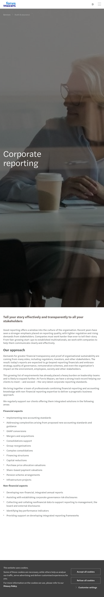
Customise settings (86, 587)
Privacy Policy (10, 586)
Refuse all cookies (86, 580)
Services (6, 14)
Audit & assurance (22, 13)
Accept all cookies (86, 571)
